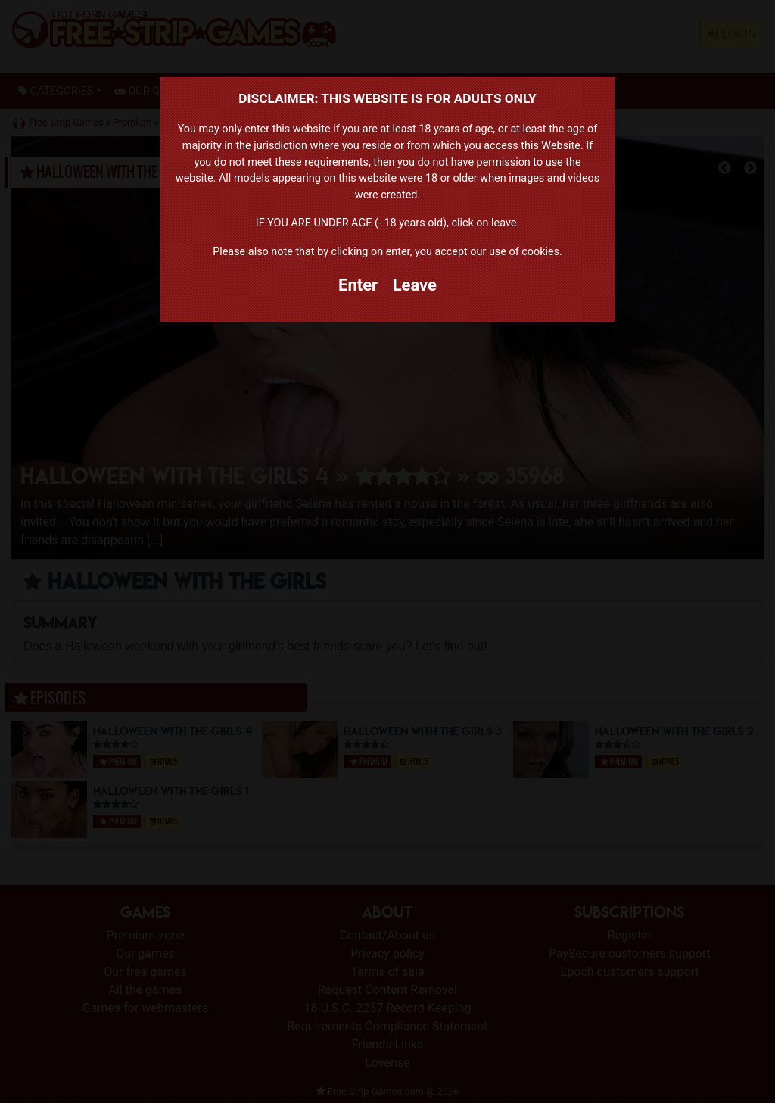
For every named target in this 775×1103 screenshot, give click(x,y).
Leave (415, 285)
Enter (358, 285)
